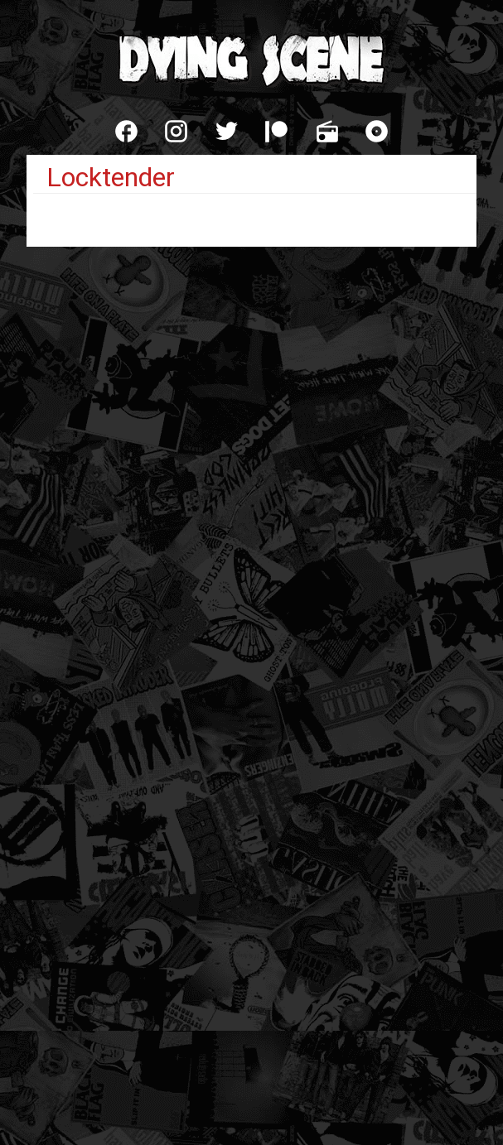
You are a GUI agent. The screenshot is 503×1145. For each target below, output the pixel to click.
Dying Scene (252, 58)
